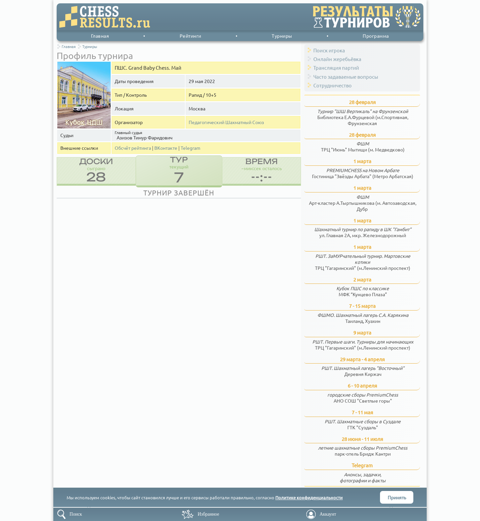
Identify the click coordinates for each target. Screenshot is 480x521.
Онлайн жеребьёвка (337, 59)
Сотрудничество (332, 85)
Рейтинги (190, 36)
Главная (100, 36)
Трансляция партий (336, 67)
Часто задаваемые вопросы (345, 76)
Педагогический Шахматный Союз (226, 122)
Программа (376, 36)
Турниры (282, 36)
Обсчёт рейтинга (133, 148)
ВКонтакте (165, 148)
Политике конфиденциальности (309, 497)
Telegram (190, 148)
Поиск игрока (329, 50)
